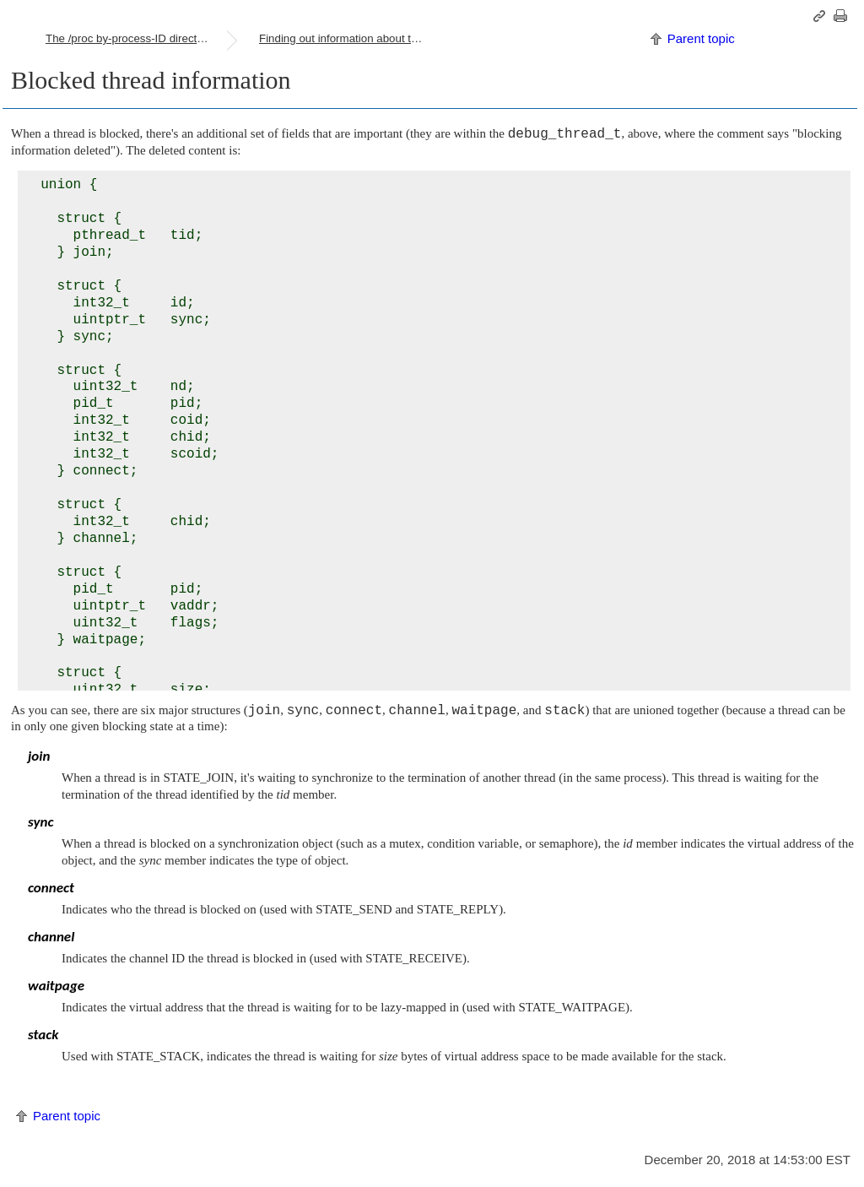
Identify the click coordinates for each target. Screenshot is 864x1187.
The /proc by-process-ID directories (133, 38)
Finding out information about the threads (349, 38)
